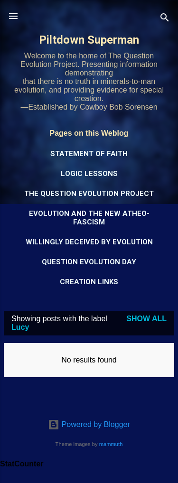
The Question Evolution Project (89, 193)
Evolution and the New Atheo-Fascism (89, 217)
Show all (146, 319)
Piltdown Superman (89, 39)
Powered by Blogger (89, 424)
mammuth (111, 444)
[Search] (164, 19)
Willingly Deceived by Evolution (89, 242)
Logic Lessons (89, 173)
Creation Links (89, 282)
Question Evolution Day (89, 262)
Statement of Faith (89, 153)
